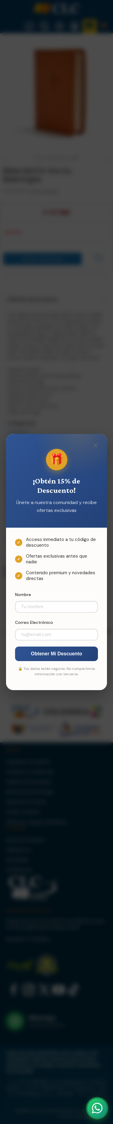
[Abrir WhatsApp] (97, 1108)
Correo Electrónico (34, 622)
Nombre (23, 594)
